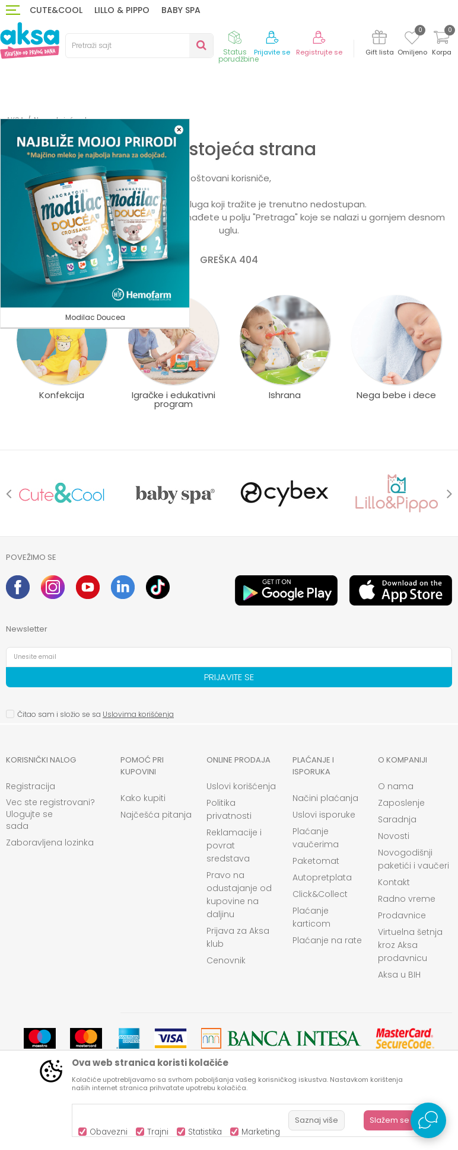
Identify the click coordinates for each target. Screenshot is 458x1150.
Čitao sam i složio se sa (95, 714)
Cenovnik (226, 960)
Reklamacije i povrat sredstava (234, 845)
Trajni (157, 1131)
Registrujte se (319, 52)
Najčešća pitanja (156, 815)
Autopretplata (322, 877)
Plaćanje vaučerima (315, 837)
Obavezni (109, 1131)
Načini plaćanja (325, 798)
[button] (139, 45)
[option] (61, 493)
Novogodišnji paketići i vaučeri (413, 859)
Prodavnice (402, 915)
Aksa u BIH (399, 975)
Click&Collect (320, 894)
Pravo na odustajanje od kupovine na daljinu (239, 894)
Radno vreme (406, 899)
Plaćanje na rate (327, 940)
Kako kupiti (143, 798)
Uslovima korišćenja (138, 714)
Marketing (260, 1131)
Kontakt (394, 882)
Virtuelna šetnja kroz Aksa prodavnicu (410, 945)
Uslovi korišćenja (241, 786)
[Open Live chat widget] (428, 1120)
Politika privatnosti (229, 809)
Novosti (393, 836)
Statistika (205, 1131)
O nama (396, 786)
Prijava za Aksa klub (237, 937)
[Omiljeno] (412, 40)
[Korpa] (441, 45)
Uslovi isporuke (323, 815)
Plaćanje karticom (311, 917)
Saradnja (397, 819)
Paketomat (315, 861)
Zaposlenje (401, 803)
